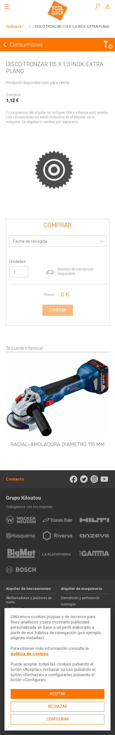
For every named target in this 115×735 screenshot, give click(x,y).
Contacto (15, 479)
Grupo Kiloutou (23, 498)
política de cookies (29, 653)
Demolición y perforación (80, 598)
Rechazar (57, 706)
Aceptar (57, 693)
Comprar (57, 225)
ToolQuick (13, 27)
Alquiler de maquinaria (81, 588)
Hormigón (68, 604)
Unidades (17, 261)
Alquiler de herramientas (28, 588)
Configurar (58, 719)
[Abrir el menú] (6, 6)
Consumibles (26, 44)
